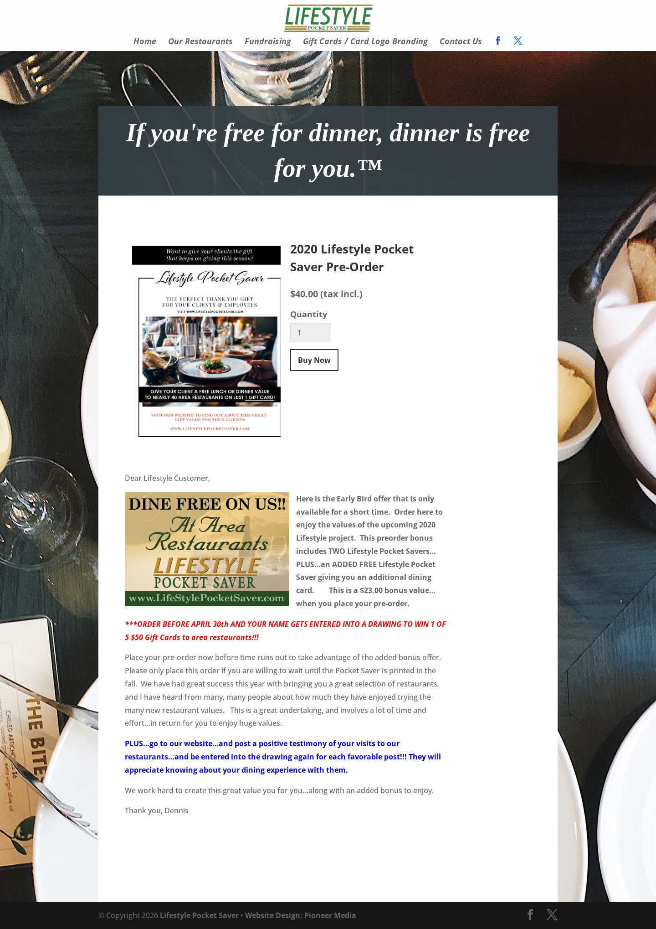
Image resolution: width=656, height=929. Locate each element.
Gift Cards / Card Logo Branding (365, 42)
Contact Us (461, 42)
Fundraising (268, 42)
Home (144, 42)
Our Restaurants (200, 42)
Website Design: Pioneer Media (300, 915)
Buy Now (314, 360)
